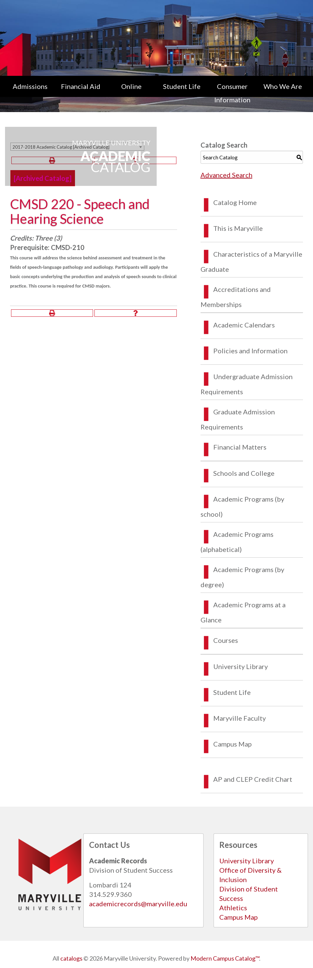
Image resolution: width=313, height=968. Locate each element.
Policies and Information (250, 351)
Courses (225, 640)
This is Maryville (238, 228)
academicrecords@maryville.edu (138, 904)
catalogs (71, 958)
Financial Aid (80, 86)
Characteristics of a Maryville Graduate (251, 261)
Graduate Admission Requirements (238, 419)
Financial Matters (239, 447)
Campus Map (232, 744)
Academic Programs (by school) (242, 506)
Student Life (182, 86)
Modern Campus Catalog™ (224, 958)
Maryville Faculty (239, 718)
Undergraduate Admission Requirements (247, 384)
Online (131, 86)
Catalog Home (235, 202)
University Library (240, 666)
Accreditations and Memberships (236, 296)
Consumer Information (232, 93)
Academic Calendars (244, 325)
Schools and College (244, 473)
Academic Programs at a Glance (243, 612)
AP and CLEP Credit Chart (252, 779)
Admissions (30, 86)
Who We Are (282, 86)
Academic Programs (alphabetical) (237, 541)
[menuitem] (30, 93)
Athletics (233, 908)
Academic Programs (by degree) (242, 577)
